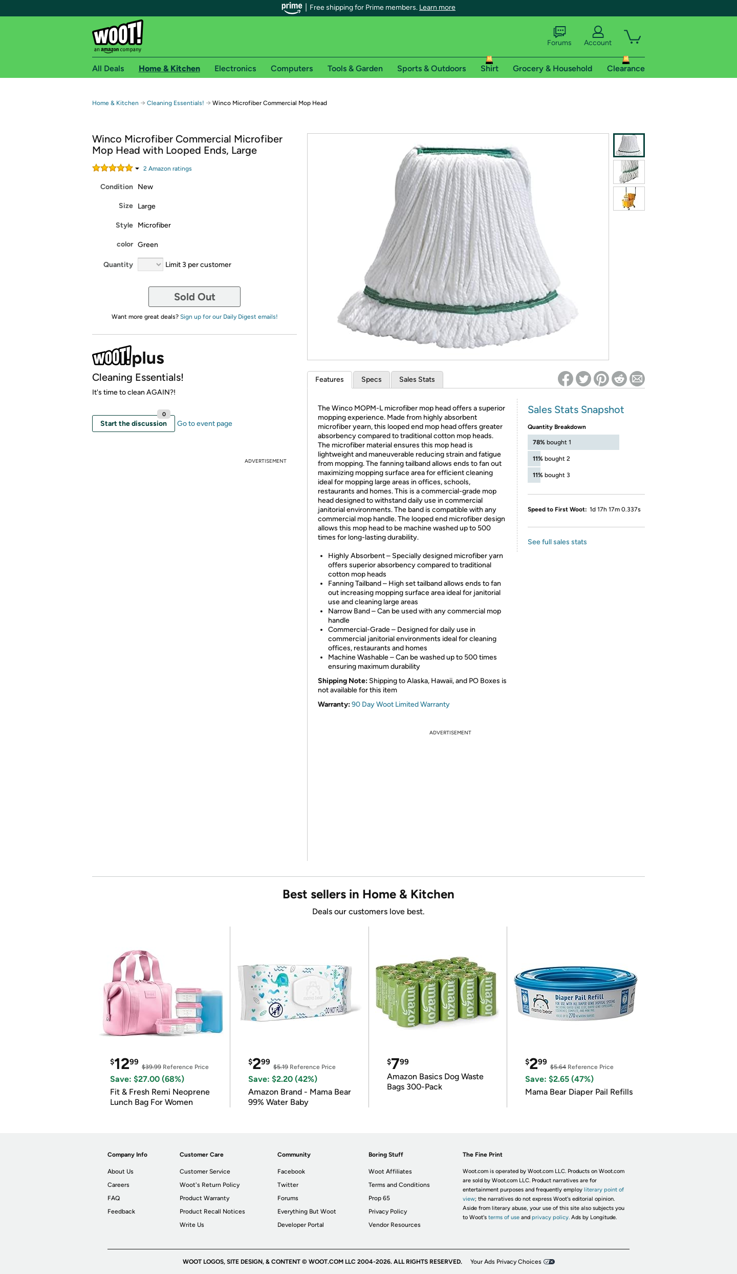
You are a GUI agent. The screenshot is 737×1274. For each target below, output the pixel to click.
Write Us (192, 1224)
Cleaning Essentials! (175, 103)
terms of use (503, 1217)
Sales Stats (417, 379)
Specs (371, 379)
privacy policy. (551, 1217)
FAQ (113, 1198)
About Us (120, 1171)
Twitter (287, 1184)
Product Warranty (204, 1198)
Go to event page (204, 423)
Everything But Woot (306, 1211)
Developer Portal (300, 1224)
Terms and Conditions (399, 1184)
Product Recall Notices (212, 1211)
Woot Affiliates (390, 1171)
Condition (116, 186)
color (125, 244)
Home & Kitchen (115, 103)
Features (329, 379)
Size (126, 205)
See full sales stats (557, 542)
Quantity (118, 264)
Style (124, 225)
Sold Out (194, 297)
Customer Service (205, 1171)
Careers (118, 1184)
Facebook (291, 1171)
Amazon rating (167, 168)
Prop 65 (379, 1198)
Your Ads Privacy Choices (505, 1261)
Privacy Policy (387, 1211)
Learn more (437, 7)
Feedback (121, 1211)
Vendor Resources (394, 1224)
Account (598, 36)
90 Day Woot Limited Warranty (401, 704)
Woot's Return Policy (210, 1184)
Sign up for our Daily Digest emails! (229, 316)
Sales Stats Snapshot (576, 409)
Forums (559, 36)
